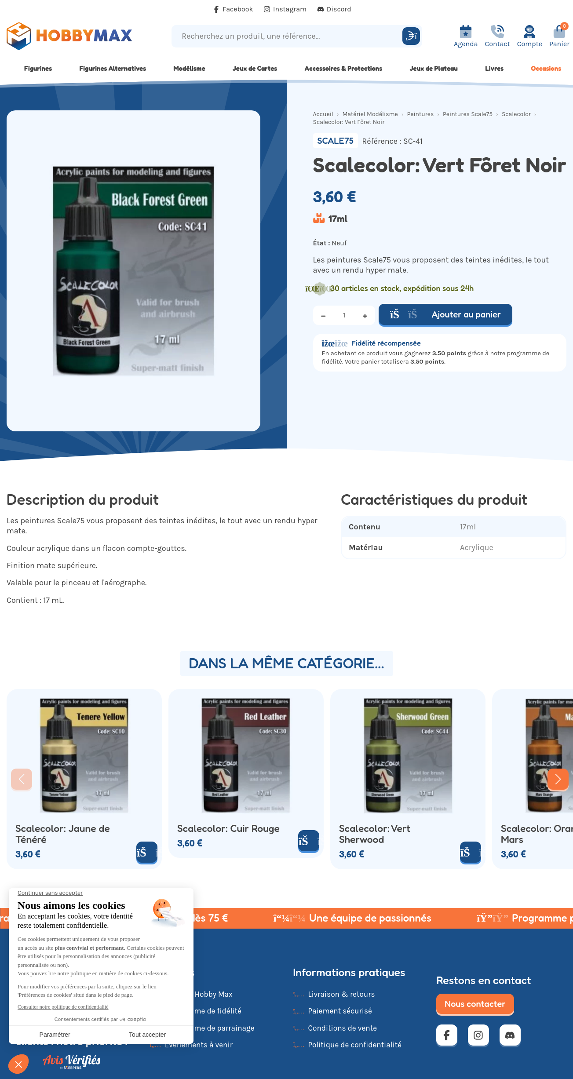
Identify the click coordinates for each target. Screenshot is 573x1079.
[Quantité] (344, 315)
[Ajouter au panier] (146, 852)
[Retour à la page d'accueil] (72, 36)
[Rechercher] (411, 36)
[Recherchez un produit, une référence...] (288, 36)
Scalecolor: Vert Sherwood (374, 834)
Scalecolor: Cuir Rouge (228, 828)
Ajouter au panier (445, 314)
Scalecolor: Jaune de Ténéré (62, 834)
